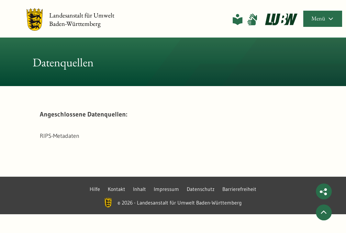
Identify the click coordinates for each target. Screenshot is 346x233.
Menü (322, 18)
